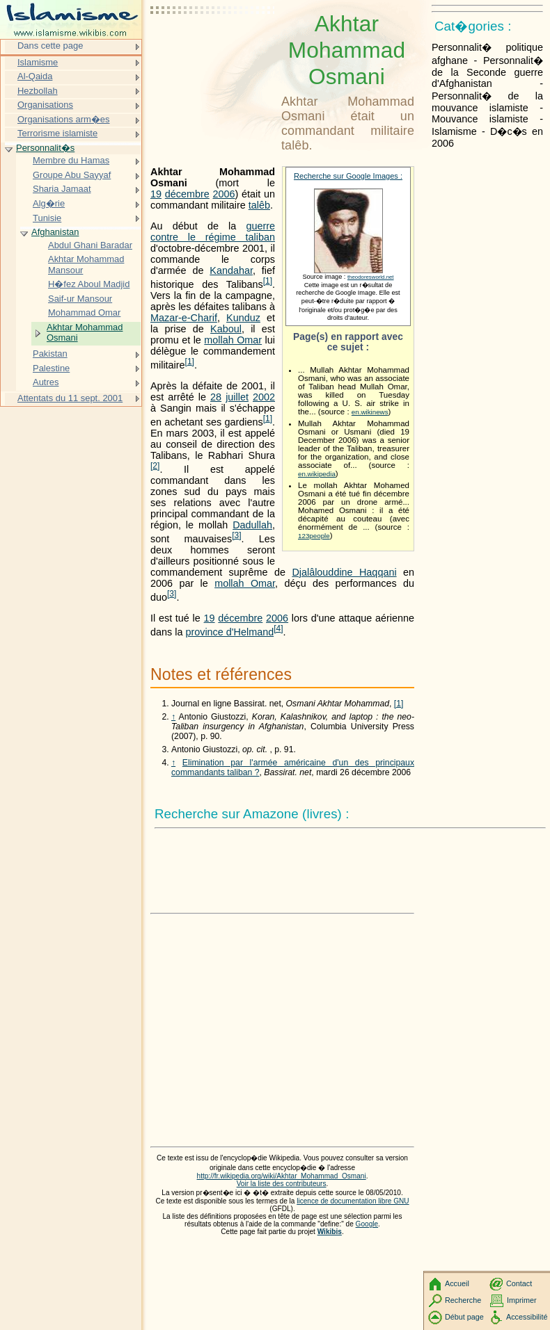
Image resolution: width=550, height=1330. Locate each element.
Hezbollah (37, 91)
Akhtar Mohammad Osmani (85, 332)
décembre (187, 194)
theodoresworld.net (370, 277)
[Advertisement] (213, 45)
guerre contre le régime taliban (212, 231)
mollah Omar (233, 340)
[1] (399, 703)
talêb (259, 205)
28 (215, 397)
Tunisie (47, 218)
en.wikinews (370, 412)
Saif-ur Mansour (80, 298)
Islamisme (37, 62)
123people (314, 536)
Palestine (51, 368)
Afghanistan (55, 232)
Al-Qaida (34, 76)
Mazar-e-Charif (183, 317)
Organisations (45, 104)
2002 (264, 397)
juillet (237, 397)
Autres (45, 382)
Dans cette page (50, 45)
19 (156, 194)
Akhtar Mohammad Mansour (86, 264)
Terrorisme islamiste (57, 133)
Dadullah (252, 524)
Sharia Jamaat (62, 189)
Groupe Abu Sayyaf (72, 175)
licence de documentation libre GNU (353, 1201)
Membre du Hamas (71, 160)
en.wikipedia (317, 474)
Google (367, 1224)
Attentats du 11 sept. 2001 (70, 398)
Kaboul (226, 328)
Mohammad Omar (84, 312)
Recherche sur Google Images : (348, 176)
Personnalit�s (45, 148)
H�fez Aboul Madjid (88, 284)
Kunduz (243, 317)
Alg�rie (49, 203)
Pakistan (50, 353)
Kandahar (231, 270)
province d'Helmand (229, 632)
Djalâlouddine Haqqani (344, 572)
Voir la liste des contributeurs (282, 1183)
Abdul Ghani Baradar (90, 245)
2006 (224, 194)
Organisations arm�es (63, 119)
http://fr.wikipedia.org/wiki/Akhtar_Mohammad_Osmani (281, 1176)
